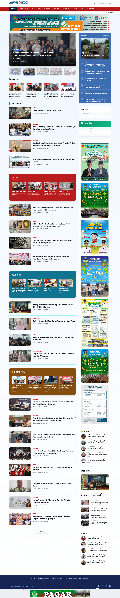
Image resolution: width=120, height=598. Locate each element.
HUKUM (39, 8)
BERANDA (13, 8)
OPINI (82, 8)
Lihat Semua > (106, 35)
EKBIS (33, 8)
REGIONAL (35, 124)
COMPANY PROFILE (84, 578)
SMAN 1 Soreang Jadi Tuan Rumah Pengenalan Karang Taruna (54, 321)
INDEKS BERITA (73, 578)
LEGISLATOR (47, 8)
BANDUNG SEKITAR (23, 8)
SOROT (34, 107)
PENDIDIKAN (90, 8)
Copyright (55, 578)
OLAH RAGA (75, 8)
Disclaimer (63, 578)
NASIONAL (57, 8)
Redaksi (33, 578)
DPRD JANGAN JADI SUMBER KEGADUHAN (47, 110)
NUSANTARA (65, 8)
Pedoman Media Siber (44, 578)
